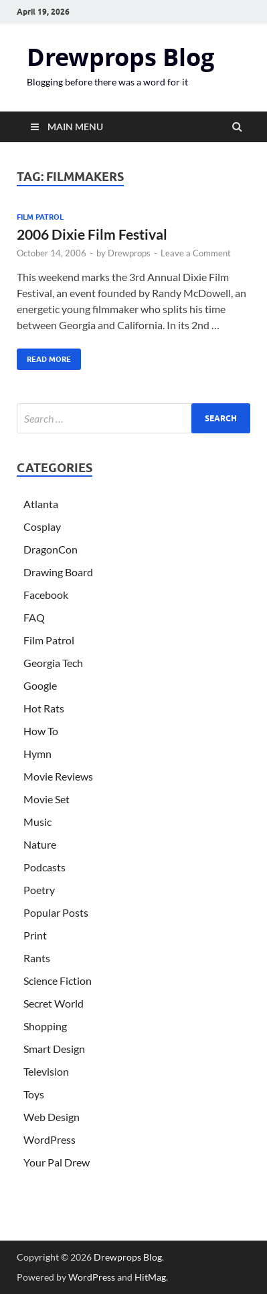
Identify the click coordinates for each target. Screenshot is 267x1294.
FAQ (34, 617)
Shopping (45, 1026)
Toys (33, 1094)
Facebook (45, 594)
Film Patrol (40, 217)
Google (40, 685)
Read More (44, 356)
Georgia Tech (53, 662)
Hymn (37, 753)
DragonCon (50, 549)
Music (37, 821)
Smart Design (54, 1048)
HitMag (150, 1277)
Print (35, 935)
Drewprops (129, 253)
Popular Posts (55, 912)
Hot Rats (43, 708)
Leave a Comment (196, 253)
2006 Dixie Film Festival (92, 234)
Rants (36, 957)
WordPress (49, 1139)
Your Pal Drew (56, 1162)
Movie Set (46, 799)
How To (40, 730)
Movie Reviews (58, 776)
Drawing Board (58, 572)
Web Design (51, 1116)
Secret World (53, 1003)
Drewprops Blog (120, 57)
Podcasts (44, 867)
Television (46, 1071)
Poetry (39, 889)
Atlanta (40, 503)
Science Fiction (57, 980)
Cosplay (42, 526)
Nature (39, 844)
